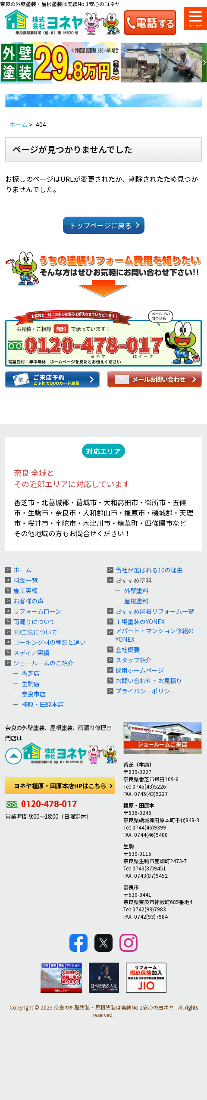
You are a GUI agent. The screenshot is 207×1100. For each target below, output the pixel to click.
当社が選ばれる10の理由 (149, 570)
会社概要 (128, 649)
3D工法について (35, 632)
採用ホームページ (140, 670)
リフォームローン (37, 611)
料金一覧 (25, 580)
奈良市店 (34, 694)
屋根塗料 (136, 601)
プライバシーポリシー (146, 691)
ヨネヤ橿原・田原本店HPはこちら (60, 785)
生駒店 (31, 683)
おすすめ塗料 (134, 580)
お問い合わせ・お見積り (149, 680)
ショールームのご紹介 (43, 663)
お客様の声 (28, 601)
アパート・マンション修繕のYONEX (155, 634)
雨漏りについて (34, 621)
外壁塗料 (136, 590)
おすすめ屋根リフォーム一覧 (155, 611)
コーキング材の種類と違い (49, 642)
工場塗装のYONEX (140, 621)
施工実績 (25, 590)
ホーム (22, 570)
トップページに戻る (100, 225)
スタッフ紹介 (134, 660)
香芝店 (31, 673)
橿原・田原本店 (43, 704)
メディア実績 (31, 652)
